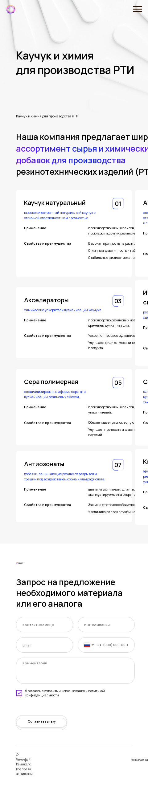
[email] (44, 645)
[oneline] (106, 624)
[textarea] (75, 671)
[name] (44, 624)
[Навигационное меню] (137, 9)
